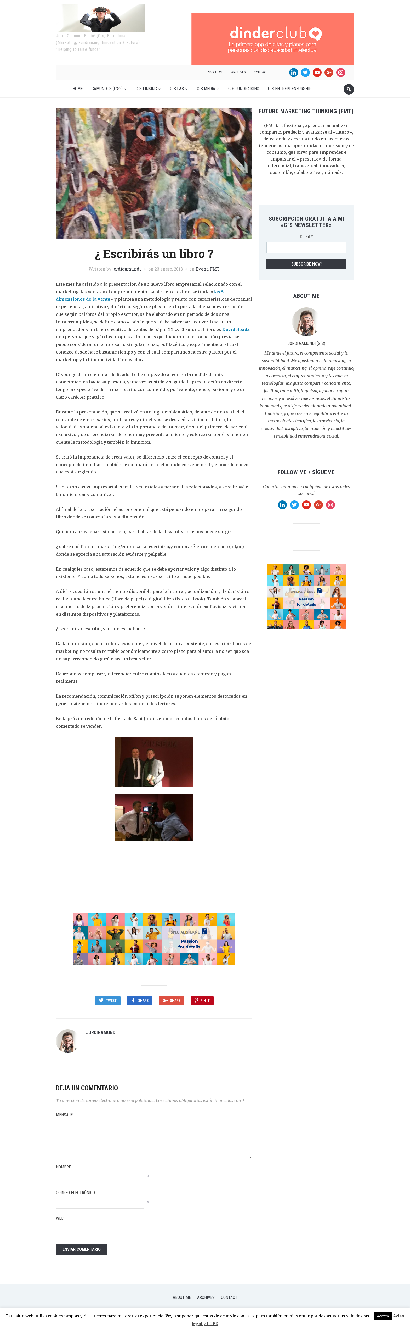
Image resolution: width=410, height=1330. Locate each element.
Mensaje (64, 1112)
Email (306, 236)
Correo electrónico (75, 1189)
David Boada (236, 329)
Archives (238, 72)
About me (215, 72)
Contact (261, 72)
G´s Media (206, 88)
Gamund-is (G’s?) (107, 88)
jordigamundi (127, 269)
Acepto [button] (383, 1316)
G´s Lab (177, 88)
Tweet (111, 1000)
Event (202, 269)
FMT (215, 269)
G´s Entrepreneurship (290, 88)
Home (77, 88)
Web (60, 1215)
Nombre (63, 1163)
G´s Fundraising (243, 88)
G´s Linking (146, 88)
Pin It (205, 1000)
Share (143, 1000)
